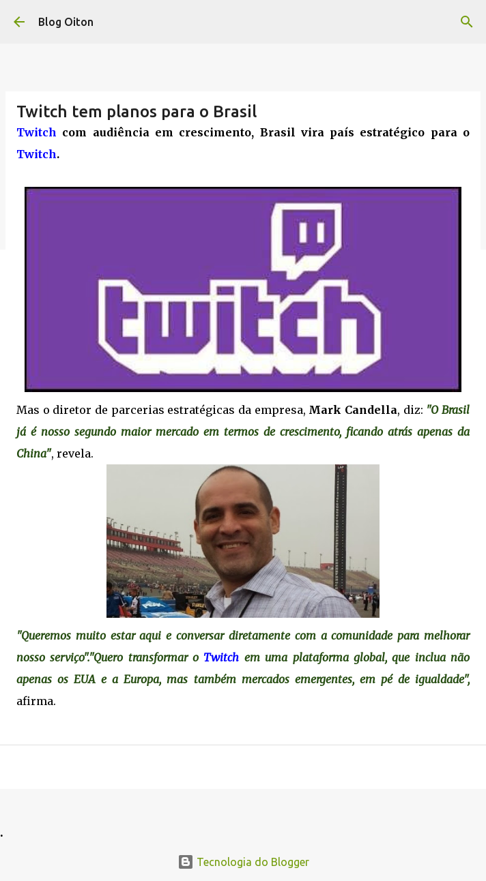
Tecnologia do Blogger (243, 862)
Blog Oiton (66, 22)
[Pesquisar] (467, 21)
